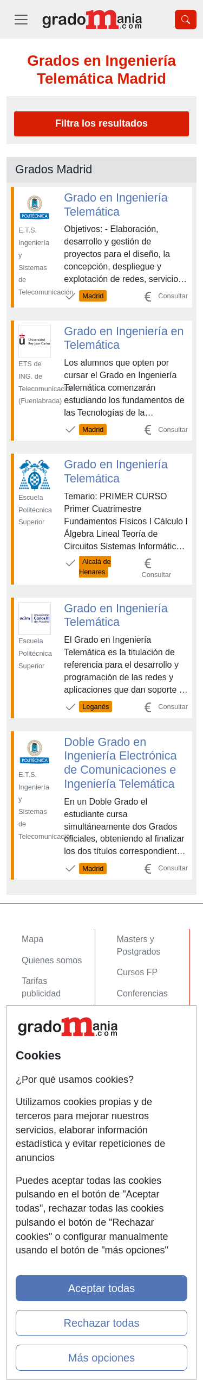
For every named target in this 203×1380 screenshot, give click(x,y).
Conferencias (142, 993)
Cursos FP (137, 972)
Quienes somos (52, 960)
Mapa (32, 939)
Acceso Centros (52, 1048)
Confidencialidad (54, 1102)
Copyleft (38, 1145)
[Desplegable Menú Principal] (21, 19)
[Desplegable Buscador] (186, 19)
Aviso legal (42, 1123)
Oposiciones (141, 1048)
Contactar (40, 1081)
